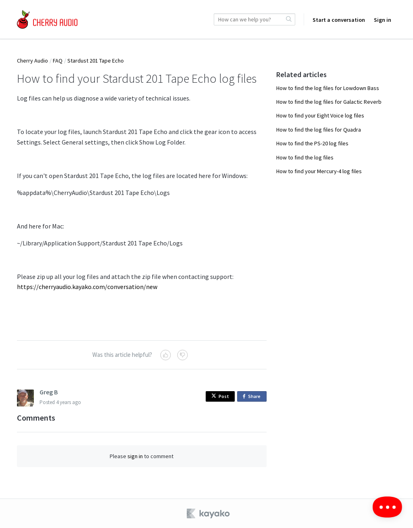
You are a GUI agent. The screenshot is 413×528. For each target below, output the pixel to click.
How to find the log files (305, 157)
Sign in (382, 19)
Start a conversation (339, 19)
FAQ (58, 60)
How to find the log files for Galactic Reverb (329, 101)
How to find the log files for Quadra (318, 129)
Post (220, 396)
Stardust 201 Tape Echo (95, 60)
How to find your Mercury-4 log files (319, 171)
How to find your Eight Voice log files (320, 115)
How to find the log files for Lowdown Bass (327, 88)
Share (253, 397)
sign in (135, 456)
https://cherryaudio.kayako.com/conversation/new (87, 287)
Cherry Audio (32, 60)
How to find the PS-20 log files (312, 143)
